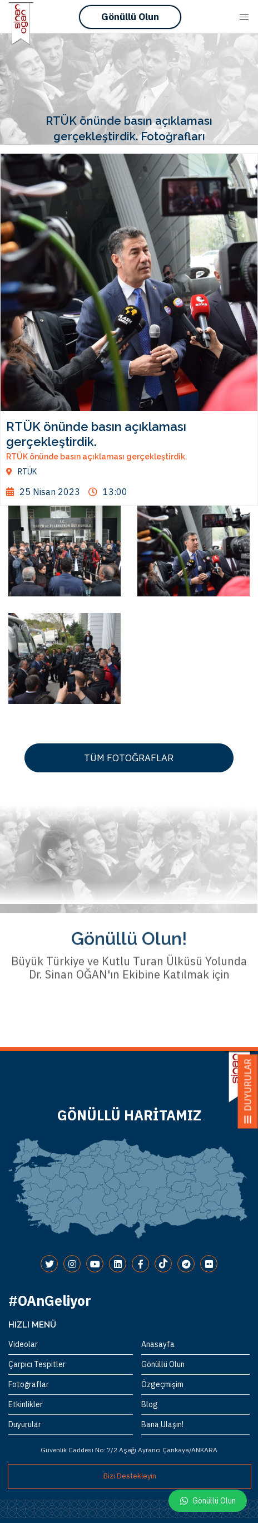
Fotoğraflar (28, 1384)
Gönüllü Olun (130, 17)
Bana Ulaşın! (162, 1424)
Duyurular (24, 1424)
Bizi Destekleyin (129, 1476)
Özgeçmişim (162, 1384)
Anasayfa (158, 1344)
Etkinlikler (25, 1404)
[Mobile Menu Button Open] (244, 17)
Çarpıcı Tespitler (37, 1364)
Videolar (23, 1344)
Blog (149, 1404)
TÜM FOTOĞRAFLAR (128, 758)
